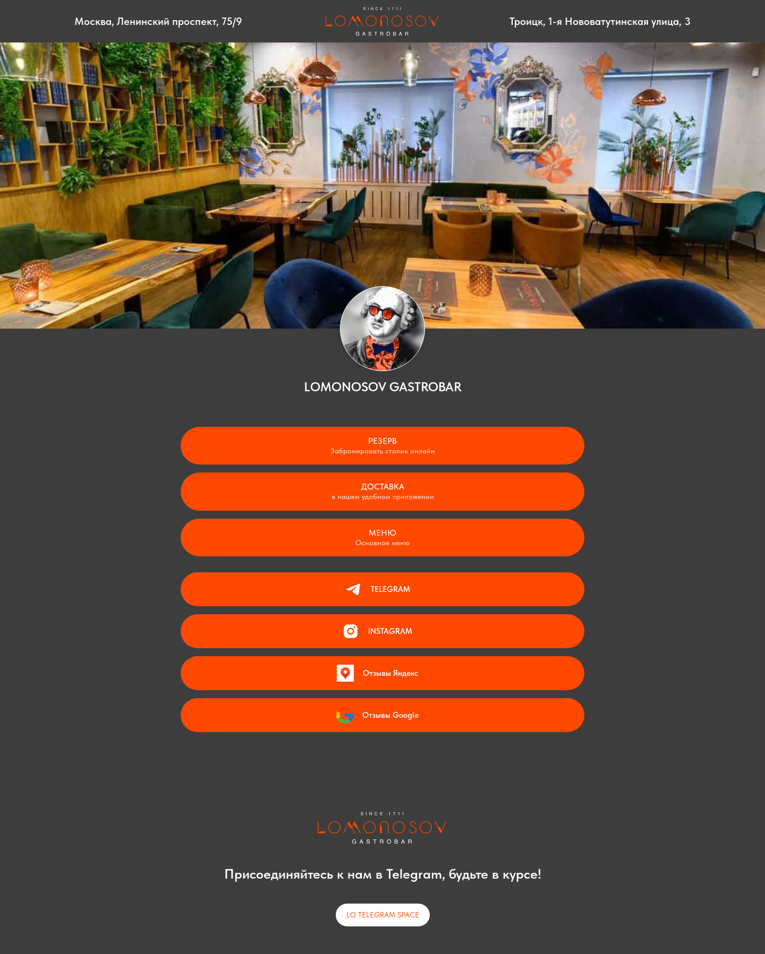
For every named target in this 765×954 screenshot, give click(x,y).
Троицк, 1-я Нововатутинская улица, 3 (600, 21)
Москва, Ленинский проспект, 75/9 (158, 21)
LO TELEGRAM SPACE (382, 914)
